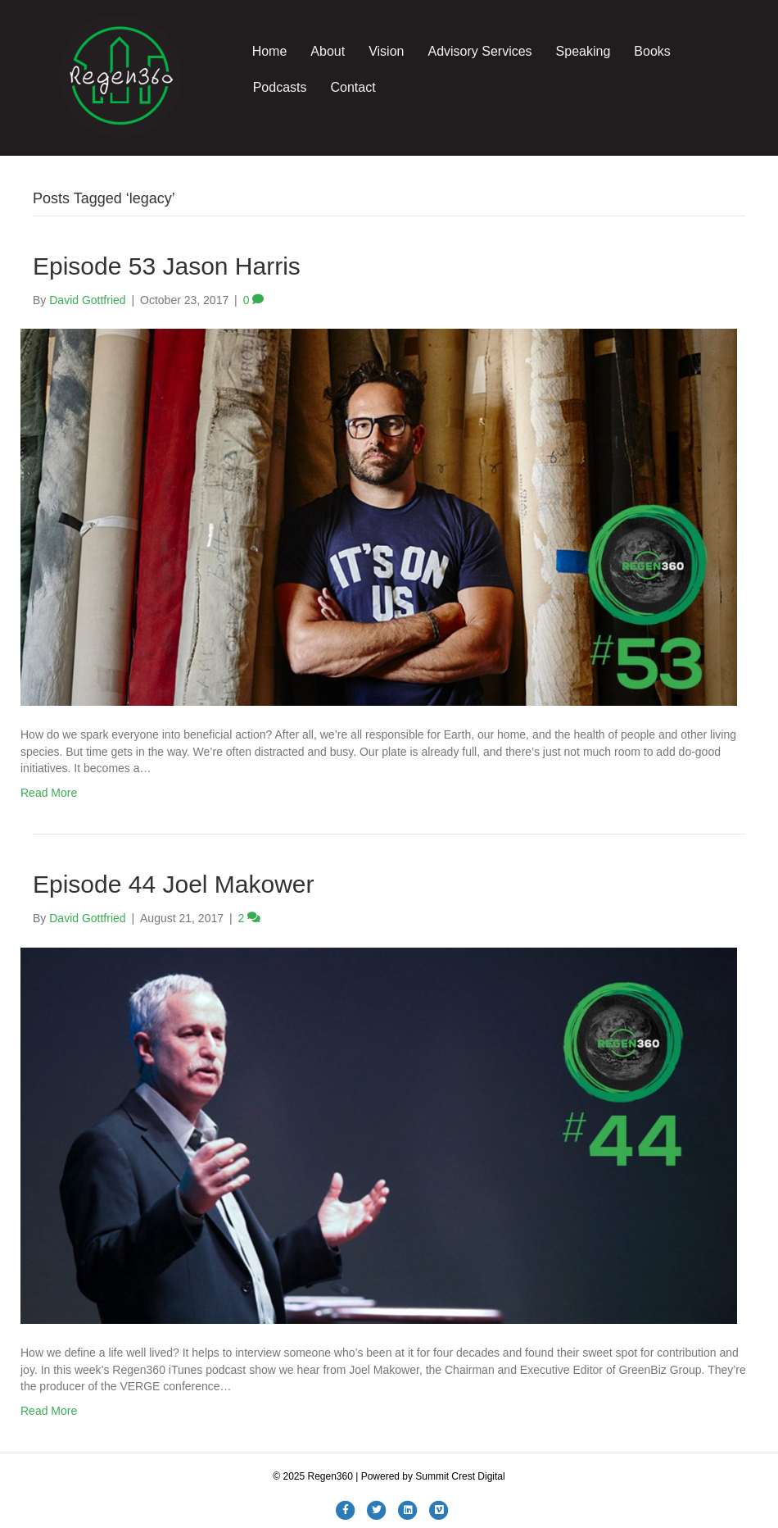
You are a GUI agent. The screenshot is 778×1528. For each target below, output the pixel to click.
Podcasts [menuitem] (280, 87)
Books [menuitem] (652, 51)
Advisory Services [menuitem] (479, 51)
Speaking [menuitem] (583, 51)
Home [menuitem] (269, 51)
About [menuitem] (327, 51)
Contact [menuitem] (352, 87)
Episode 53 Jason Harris (167, 266)
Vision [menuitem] (386, 51)
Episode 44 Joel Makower (173, 884)
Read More (48, 792)
